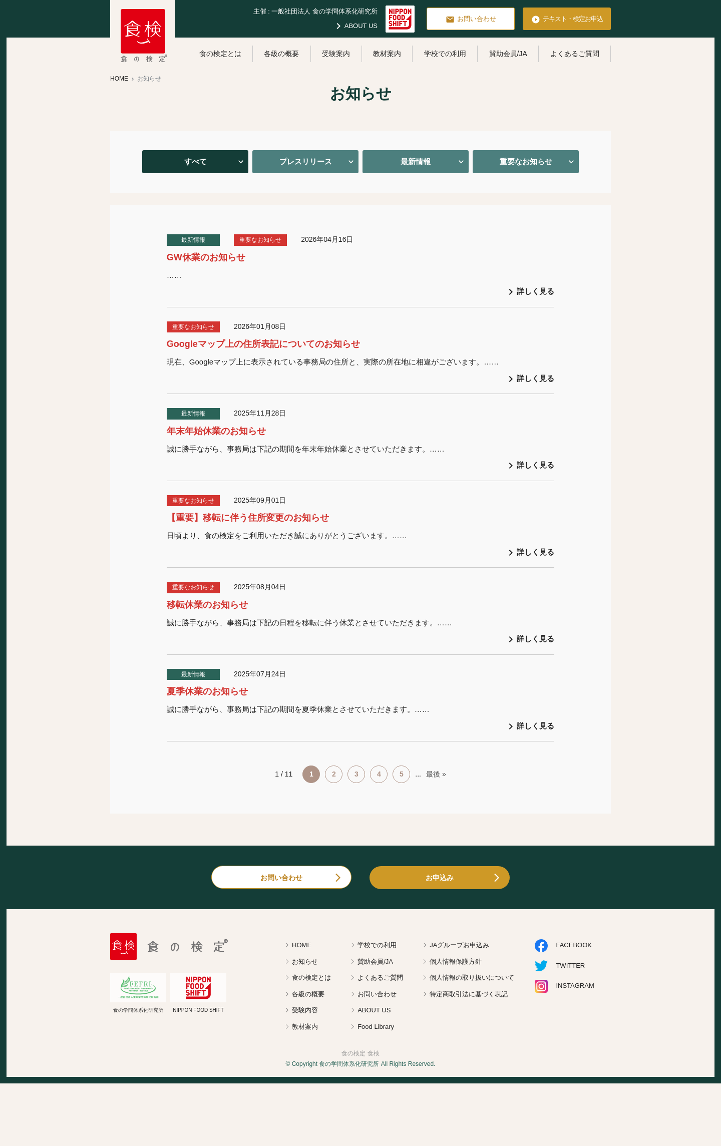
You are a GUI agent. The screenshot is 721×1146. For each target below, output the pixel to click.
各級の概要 (281, 54)
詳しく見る (529, 292)
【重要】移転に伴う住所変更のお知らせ (248, 518)
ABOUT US (355, 26)
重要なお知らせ (526, 161)
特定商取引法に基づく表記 (469, 994)
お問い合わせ (471, 19)
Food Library (375, 1026)
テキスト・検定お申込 (567, 19)
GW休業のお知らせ (206, 257)
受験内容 (305, 1010)
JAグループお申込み (459, 945)
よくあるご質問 (574, 54)
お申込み (440, 878)
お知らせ (305, 961)
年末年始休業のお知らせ (216, 431)
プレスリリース (305, 161)
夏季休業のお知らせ (207, 691)
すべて (195, 161)
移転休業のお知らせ (207, 605)
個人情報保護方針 (456, 961)
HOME (301, 945)
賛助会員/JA (508, 54)
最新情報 (416, 161)
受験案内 (336, 54)
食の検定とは (220, 54)
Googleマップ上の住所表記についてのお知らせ (263, 344)
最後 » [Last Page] (436, 774)
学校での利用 (445, 54)
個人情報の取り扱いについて (472, 977)
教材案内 (387, 54)
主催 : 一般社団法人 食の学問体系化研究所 (315, 11)
